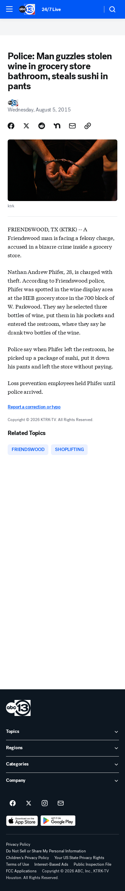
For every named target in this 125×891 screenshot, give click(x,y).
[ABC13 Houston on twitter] (28, 803)
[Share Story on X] (26, 125)
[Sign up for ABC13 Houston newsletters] (60, 803)
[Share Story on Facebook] (11, 125)
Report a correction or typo (34, 407)
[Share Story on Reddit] (41, 125)
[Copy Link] (87, 125)
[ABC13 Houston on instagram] (44, 803)
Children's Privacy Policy (27, 858)
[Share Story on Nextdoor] (57, 125)
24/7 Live (51, 9)
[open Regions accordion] (62, 748)
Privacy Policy (18, 844)
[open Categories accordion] (62, 764)
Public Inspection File (92, 864)
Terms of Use (17, 864)
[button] (9, 9)
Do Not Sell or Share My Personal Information (46, 851)
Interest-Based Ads (51, 864)
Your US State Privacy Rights (79, 858)
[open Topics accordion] (62, 732)
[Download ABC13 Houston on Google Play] (58, 820)
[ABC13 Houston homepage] (27, 9)
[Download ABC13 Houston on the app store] (22, 820)
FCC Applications (21, 871)
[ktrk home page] (18, 708)
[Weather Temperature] (92, 9)
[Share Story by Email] (72, 125)
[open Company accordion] (62, 780)
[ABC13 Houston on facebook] (12, 803)
